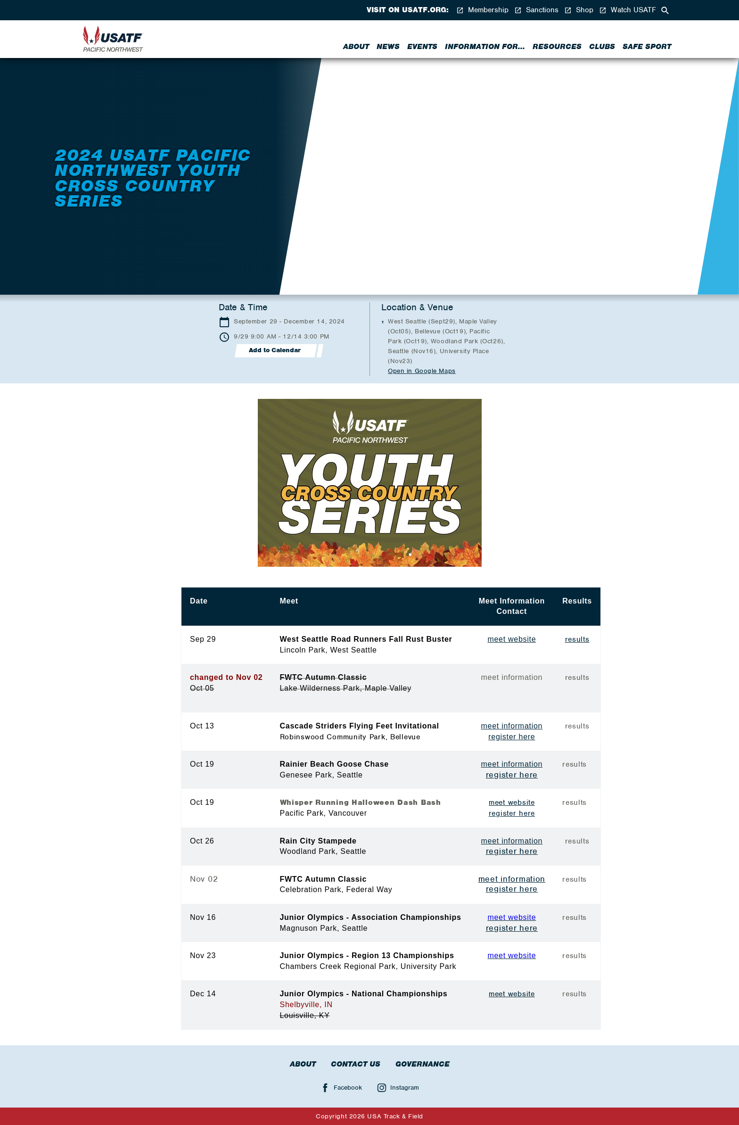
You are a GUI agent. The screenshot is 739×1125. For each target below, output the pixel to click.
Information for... (485, 46)
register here (511, 737)
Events (422, 46)
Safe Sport (647, 46)
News (388, 46)
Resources (557, 46)
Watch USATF (627, 10)
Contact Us (355, 1064)
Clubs (602, 46)
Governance (422, 1064)
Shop (578, 10)
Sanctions (536, 10)
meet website (512, 802)
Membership (482, 10)
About (356, 46)
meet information (512, 726)
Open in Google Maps (422, 371)
